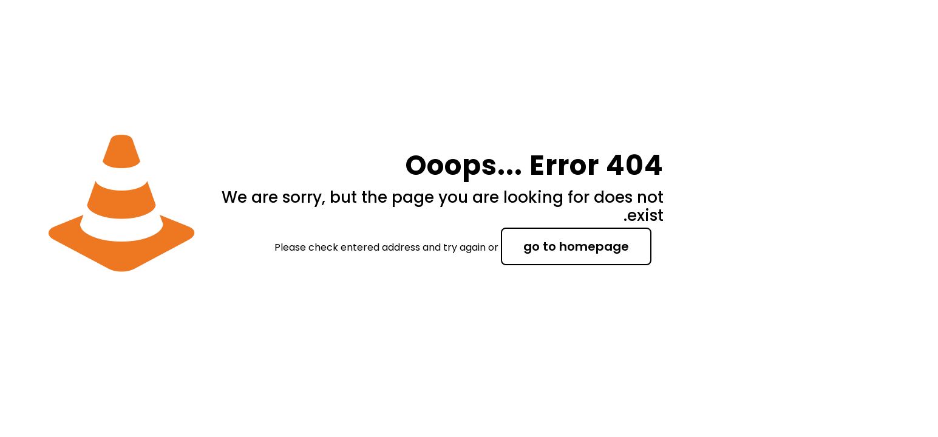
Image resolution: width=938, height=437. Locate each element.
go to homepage (576, 246)
